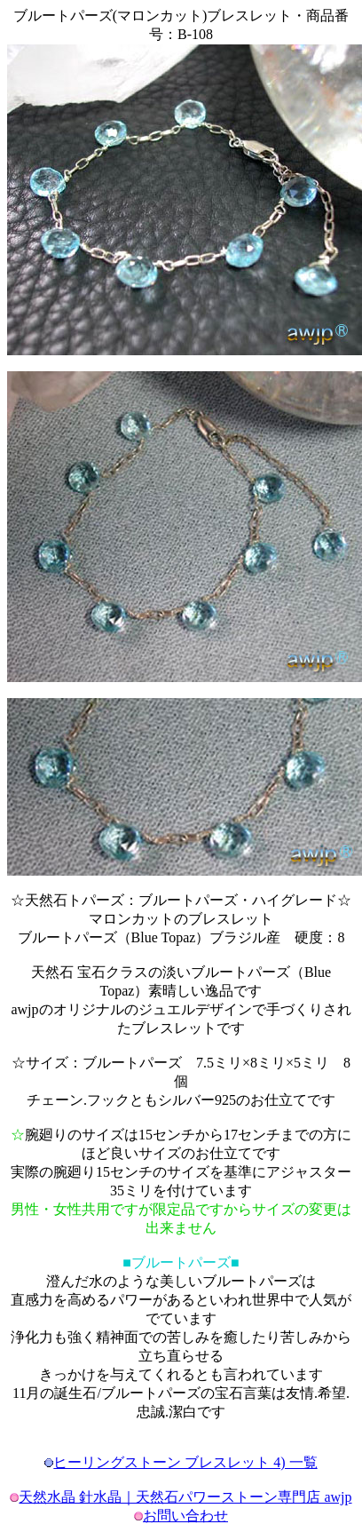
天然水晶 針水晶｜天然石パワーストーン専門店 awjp (185, 1496)
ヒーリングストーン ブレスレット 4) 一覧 (185, 1462)
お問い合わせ (185, 1515)
